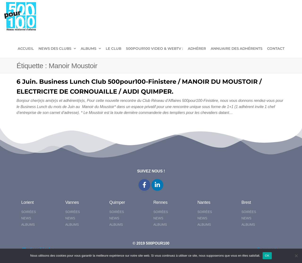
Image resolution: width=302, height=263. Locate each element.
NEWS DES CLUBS (54, 48)
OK (267, 255)
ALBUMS (88, 48)
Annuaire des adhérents (236, 48)
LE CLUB (113, 48)
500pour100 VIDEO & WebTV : (154, 48)
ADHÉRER (197, 48)
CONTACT (276, 48)
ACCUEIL (26, 48)
